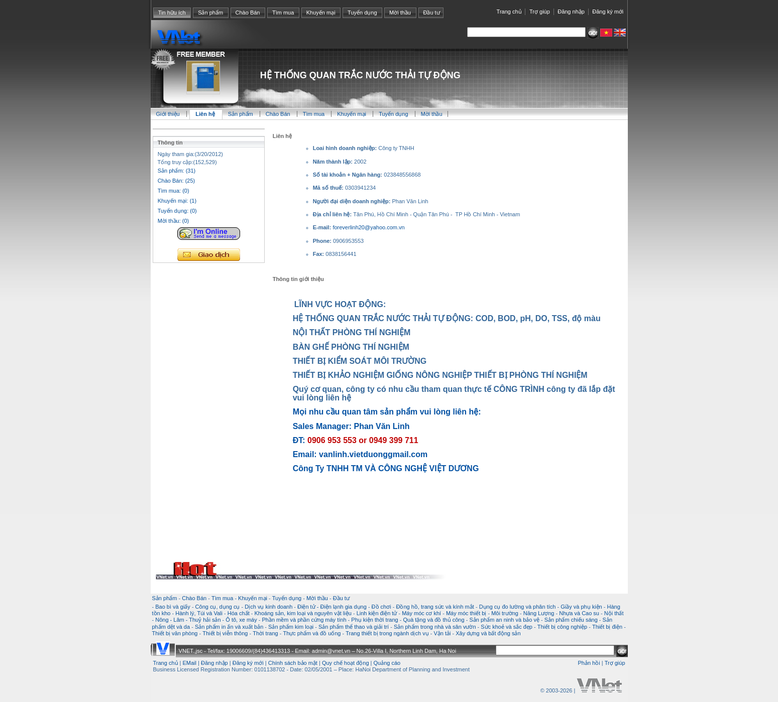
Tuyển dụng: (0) (177, 211)
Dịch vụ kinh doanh (268, 607)
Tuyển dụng (362, 13)
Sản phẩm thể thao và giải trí (353, 627)
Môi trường (504, 613)
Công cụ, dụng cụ (217, 607)
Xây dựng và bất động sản (488, 633)
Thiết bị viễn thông (225, 633)
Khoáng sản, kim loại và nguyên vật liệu (302, 613)
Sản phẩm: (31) (177, 171)
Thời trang (265, 633)
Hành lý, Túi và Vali (199, 613)
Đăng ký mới (607, 12)
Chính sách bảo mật (292, 663)
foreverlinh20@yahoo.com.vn (368, 227)
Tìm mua (283, 13)
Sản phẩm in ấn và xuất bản (229, 627)
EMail (190, 663)
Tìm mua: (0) (173, 191)
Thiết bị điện (607, 627)
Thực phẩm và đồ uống (312, 633)
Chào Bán (248, 13)
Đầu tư (431, 13)
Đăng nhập (571, 12)
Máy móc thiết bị (466, 613)
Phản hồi (589, 663)
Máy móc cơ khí (421, 613)
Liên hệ (205, 114)
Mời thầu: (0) (173, 221)
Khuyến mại (321, 13)
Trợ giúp (539, 12)
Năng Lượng (538, 613)
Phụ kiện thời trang (374, 620)
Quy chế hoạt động (345, 663)
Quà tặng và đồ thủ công (433, 620)
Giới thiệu (168, 114)
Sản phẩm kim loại (290, 627)
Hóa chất (239, 613)
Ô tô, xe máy (241, 620)
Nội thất (614, 613)
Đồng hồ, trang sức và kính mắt (435, 607)
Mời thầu (400, 13)
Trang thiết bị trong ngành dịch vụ (387, 633)
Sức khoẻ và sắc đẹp (506, 627)
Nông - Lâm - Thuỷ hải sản (187, 620)
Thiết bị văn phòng (175, 633)
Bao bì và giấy (172, 607)
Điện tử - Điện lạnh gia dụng (332, 607)
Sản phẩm (210, 13)
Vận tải (442, 633)
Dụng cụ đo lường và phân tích (517, 607)
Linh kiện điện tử (377, 613)
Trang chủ (509, 12)
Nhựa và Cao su (579, 613)
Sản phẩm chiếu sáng (571, 620)
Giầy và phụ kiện (581, 607)
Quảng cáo (387, 663)
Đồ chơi (381, 607)
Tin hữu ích (172, 13)
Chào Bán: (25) (176, 181)
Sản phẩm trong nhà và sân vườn (435, 627)
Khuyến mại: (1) (177, 201)
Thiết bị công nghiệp (562, 627)
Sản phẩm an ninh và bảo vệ (504, 620)
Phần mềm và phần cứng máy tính (304, 620)
